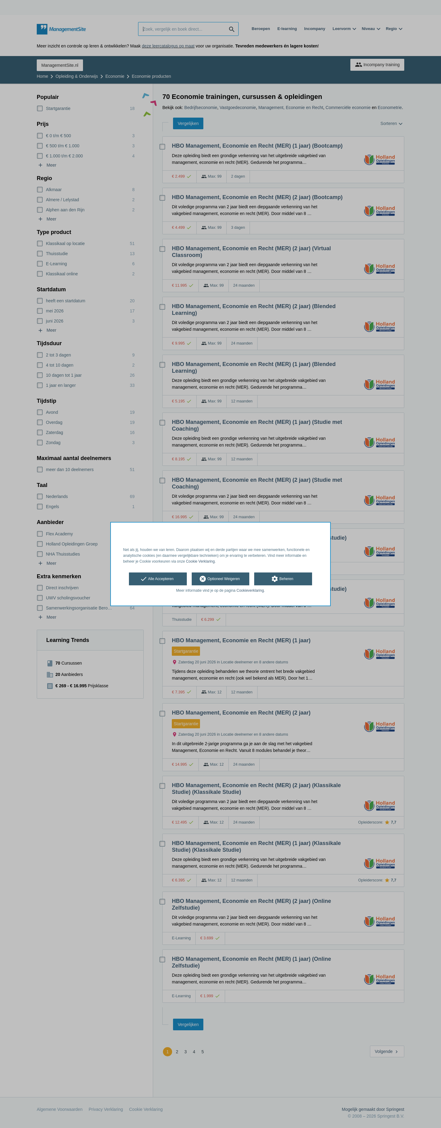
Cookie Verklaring (200, 561)
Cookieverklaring (250, 591)
